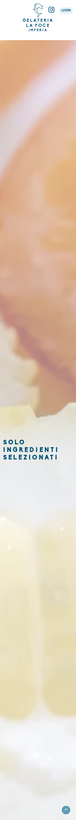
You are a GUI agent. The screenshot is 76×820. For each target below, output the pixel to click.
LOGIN (66, 10)
